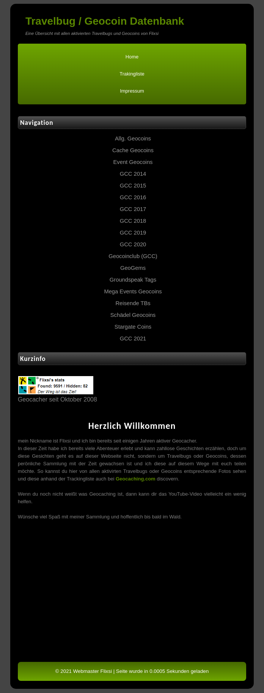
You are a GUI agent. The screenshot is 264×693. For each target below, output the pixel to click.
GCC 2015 (133, 186)
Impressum (132, 91)
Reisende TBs (132, 303)
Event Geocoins (133, 162)
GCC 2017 (133, 209)
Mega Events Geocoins (133, 291)
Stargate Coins (133, 327)
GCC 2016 (133, 197)
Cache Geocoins (133, 150)
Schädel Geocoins (133, 315)
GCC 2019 (133, 233)
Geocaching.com (136, 479)
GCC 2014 (133, 174)
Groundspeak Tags (133, 280)
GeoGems (133, 268)
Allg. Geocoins (133, 138)
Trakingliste (131, 74)
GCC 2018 (133, 221)
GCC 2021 (133, 338)
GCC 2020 (133, 244)
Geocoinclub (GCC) (132, 256)
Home (132, 57)
